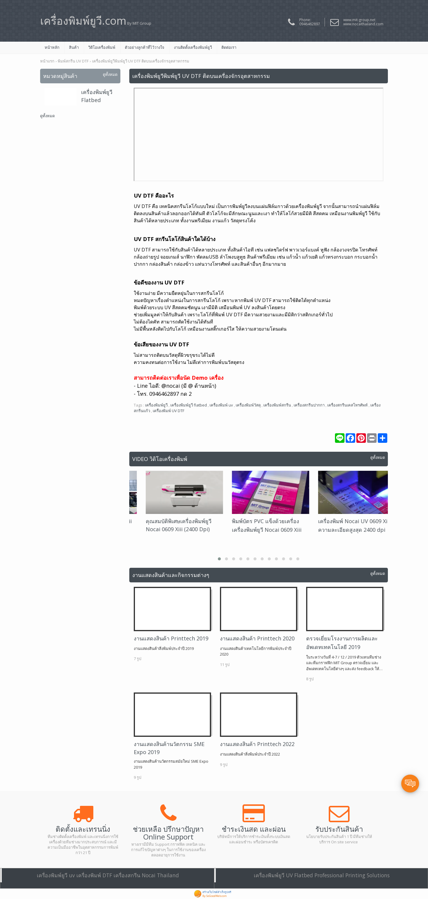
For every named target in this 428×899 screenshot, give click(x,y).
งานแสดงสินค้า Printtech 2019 (171, 638)
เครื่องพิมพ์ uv (221, 405)
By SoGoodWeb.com (214, 896)
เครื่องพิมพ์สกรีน (277, 405)
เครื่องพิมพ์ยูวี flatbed (188, 405)
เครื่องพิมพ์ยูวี (156, 405)
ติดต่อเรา (228, 47)
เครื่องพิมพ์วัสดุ (248, 405)
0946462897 (309, 23)
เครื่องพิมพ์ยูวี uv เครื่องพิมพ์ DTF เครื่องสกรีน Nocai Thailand (108, 875)
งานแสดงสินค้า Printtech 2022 (257, 744)
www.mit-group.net (359, 19)
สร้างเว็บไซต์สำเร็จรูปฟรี (216, 892)
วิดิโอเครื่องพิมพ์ (101, 47)
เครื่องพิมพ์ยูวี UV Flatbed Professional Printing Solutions (322, 875)
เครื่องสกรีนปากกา (309, 405)
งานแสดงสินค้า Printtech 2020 (257, 638)
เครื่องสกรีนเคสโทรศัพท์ (347, 405)
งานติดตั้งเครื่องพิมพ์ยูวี (193, 47)
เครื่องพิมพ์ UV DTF (168, 410)
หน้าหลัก (52, 47)
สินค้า (74, 47)
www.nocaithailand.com (363, 23)
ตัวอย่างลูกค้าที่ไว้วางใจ (144, 47)
